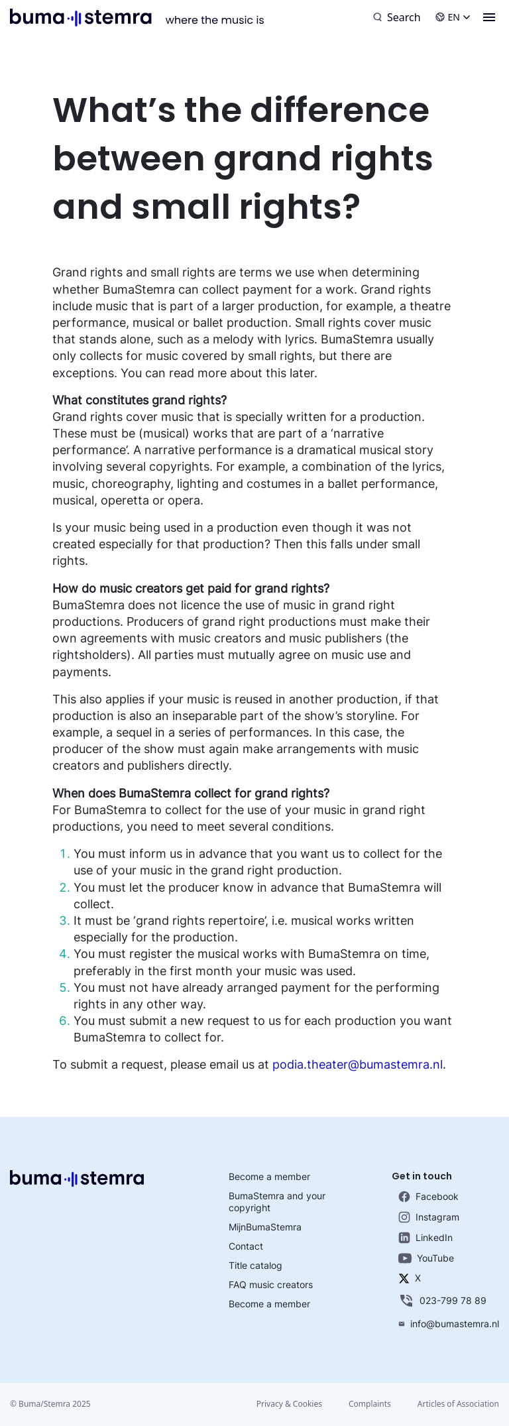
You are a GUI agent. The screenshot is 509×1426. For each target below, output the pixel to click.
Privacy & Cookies (289, 1403)
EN (452, 17)
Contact (246, 1246)
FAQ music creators (271, 1284)
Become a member (269, 1176)
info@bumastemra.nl (448, 1323)
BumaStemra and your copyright (277, 1201)
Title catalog (255, 1265)
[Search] (397, 17)
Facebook (428, 1197)
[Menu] (489, 17)
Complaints (370, 1403)
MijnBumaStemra (265, 1226)
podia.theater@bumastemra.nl (357, 1064)
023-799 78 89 (442, 1301)
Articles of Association (458, 1403)
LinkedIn (425, 1238)
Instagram (428, 1217)
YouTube (426, 1258)
